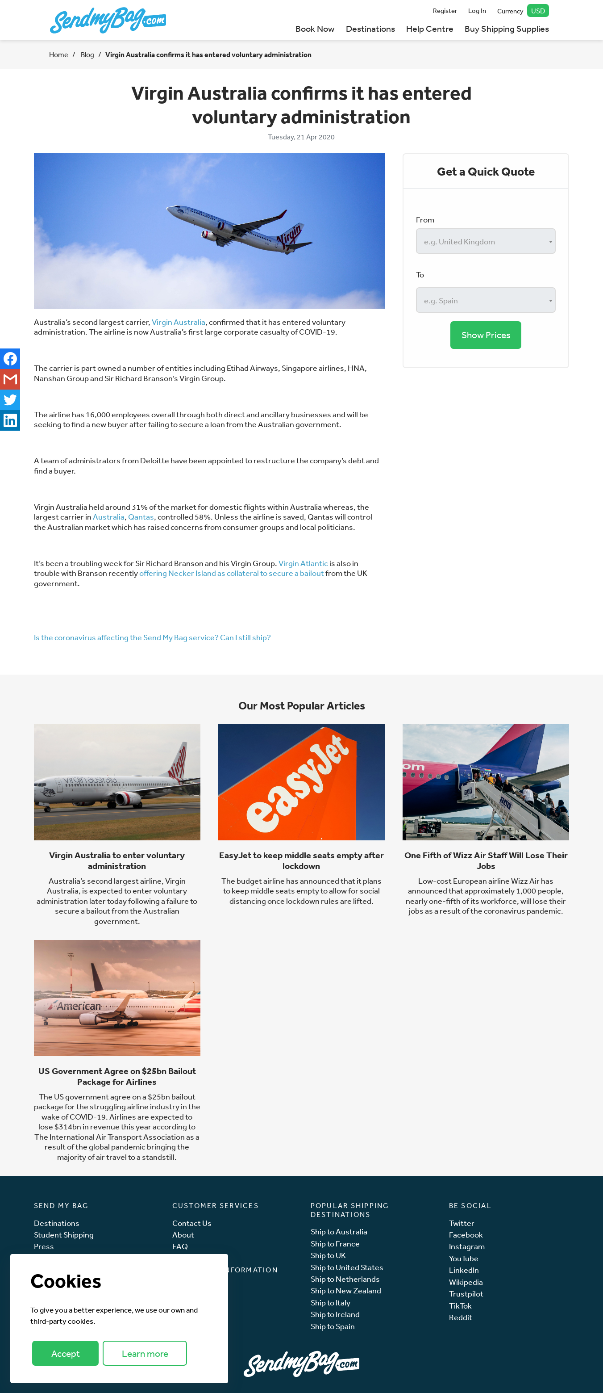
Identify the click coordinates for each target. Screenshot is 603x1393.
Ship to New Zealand (346, 1290)
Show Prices (486, 334)
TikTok (460, 1305)
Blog (86, 54)
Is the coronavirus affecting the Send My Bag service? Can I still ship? (152, 637)
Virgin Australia (178, 322)
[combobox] (486, 241)
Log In (477, 10)
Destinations (370, 28)
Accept (65, 1353)
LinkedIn (464, 1270)
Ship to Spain (333, 1326)
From (425, 219)
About (183, 1234)
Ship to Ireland (335, 1314)
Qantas (141, 516)
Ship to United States (347, 1267)
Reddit (460, 1317)
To (420, 274)
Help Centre (429, 28)
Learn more (145, 1353)
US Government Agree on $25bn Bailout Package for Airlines (117, 1076)
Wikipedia (466, 1282)
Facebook (466, 1234)
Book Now (314, 28)
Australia (109, 516)
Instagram (467, 1246)
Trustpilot (466, 1293)
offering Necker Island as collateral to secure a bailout (231, 573)
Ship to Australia (339, 1231)
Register (445, 10)
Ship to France (335, 1243)
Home (58, 54)
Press (44, 1246)
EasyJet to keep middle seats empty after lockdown (301, 860)
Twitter (461, 1223)
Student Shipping (64, 1234)
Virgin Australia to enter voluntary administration (117, 860)
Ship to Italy (330, 1302)
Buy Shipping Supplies (507, 28)
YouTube (463, 1258)
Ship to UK (328, 1255)
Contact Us (192, 1223)
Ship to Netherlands (345, 1279)
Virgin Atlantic (303, 563)
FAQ (180, 1246)
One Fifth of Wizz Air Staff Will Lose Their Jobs (486, 860)
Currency (523, 10)
